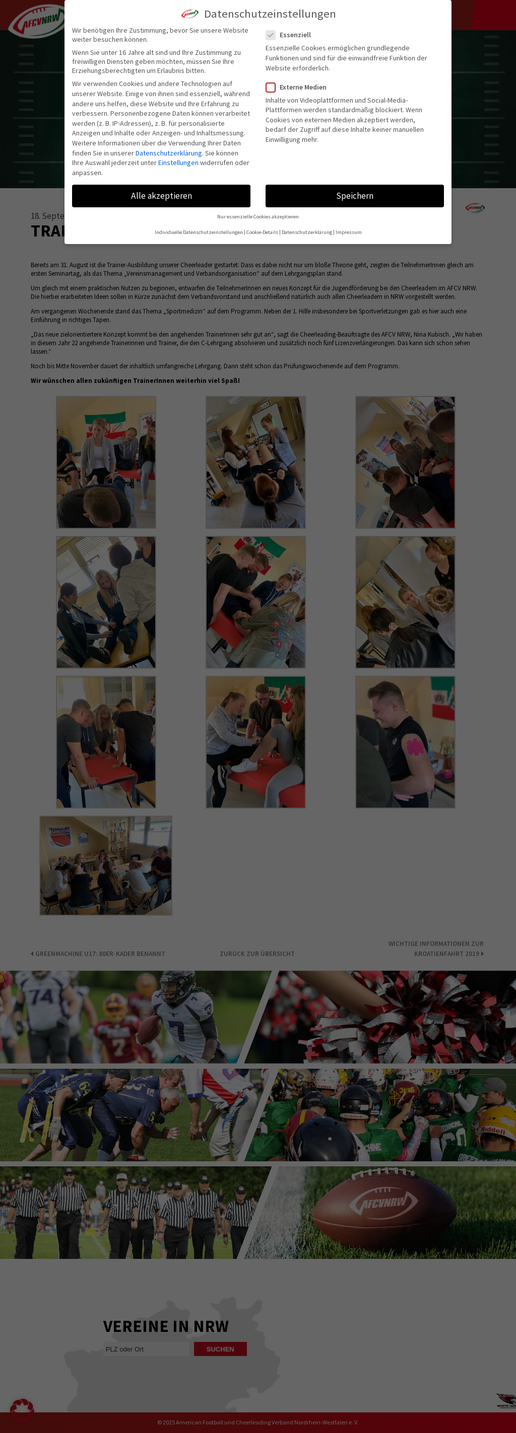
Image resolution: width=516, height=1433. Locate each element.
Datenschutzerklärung (169, 152)
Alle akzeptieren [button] (161, 195)
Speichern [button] (354, 195)
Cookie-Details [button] (262, 232)
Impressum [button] (349, 232)
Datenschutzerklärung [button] (307, 232)
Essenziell (292, 34)
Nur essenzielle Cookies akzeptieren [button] (258, 216)
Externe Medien (300, 87)
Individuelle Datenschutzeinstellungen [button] (199, 232)
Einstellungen (178, 162)
